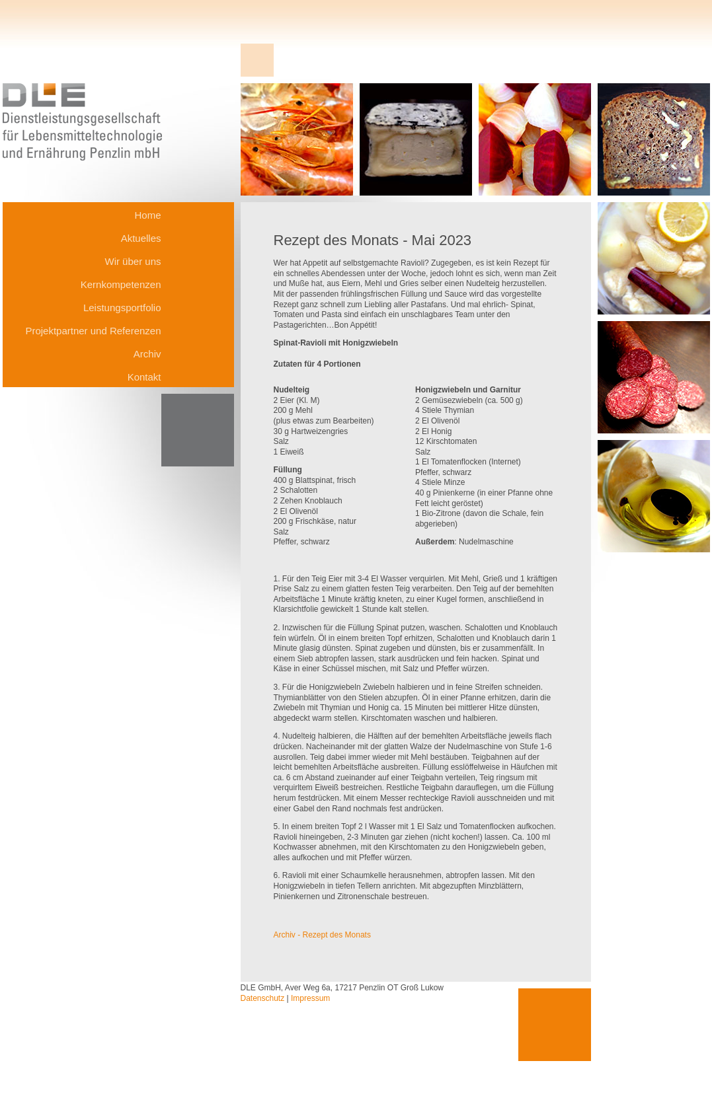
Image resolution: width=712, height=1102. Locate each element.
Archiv (147, 353)
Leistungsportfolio (122, 307)
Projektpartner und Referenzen (93, 330)
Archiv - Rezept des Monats (322, 934)
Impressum (310, 998)
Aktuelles (141, 238)
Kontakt (144, 377)
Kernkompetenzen (121, 284)
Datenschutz (263, 998)
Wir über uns (132, 261)
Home (147, 215)
